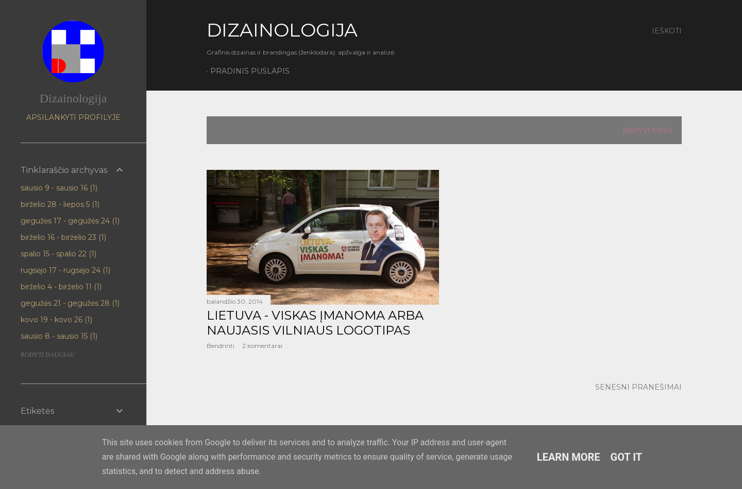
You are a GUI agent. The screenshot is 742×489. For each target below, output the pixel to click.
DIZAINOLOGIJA (282, 30)
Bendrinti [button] (220, 346)
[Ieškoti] (667, 31)
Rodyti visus (647, 130)
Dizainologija (73, 98)
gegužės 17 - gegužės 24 (70, 220)
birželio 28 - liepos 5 (60, 204)
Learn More (568, 457)
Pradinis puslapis (250, 71)
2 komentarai (262, 346)
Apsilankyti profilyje (73, 117)
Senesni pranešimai (638, 387)
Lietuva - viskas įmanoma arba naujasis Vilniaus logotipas (315, 323)
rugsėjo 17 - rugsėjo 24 (65, 270)
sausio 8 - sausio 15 (59, 336)
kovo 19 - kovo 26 (56, 319)
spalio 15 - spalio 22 (58, 253)
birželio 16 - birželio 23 (63, 237)
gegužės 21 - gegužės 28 (70, 303)
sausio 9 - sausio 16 (59, 188)
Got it (627, 457)
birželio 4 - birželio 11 (61, 286)
